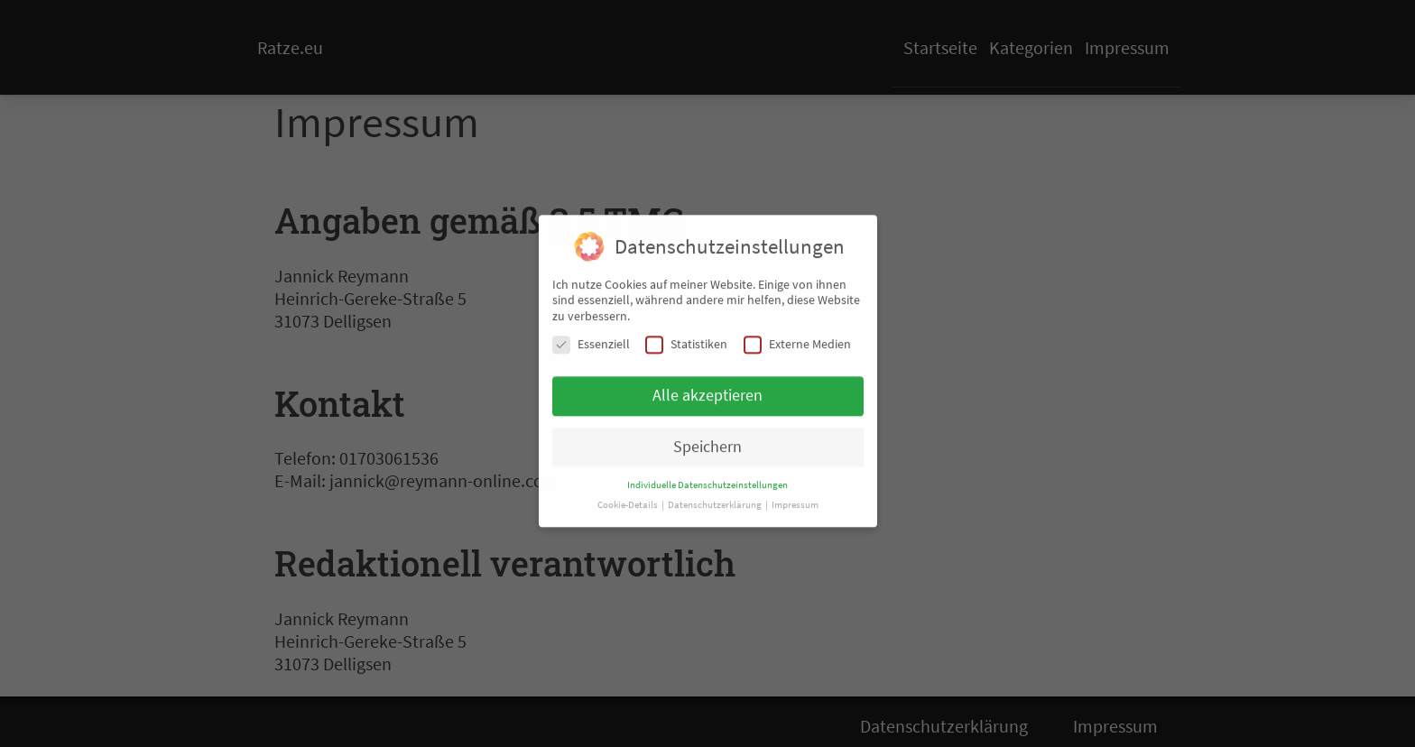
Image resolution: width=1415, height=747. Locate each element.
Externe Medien (797, 337)
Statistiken (686, 337)
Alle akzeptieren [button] (707, 389)
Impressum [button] (795, 498)
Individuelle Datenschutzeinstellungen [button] (707, 478)
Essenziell (591, 337)
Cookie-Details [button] (628, 498)
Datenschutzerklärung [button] (715, 498)
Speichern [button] (707, 440)
